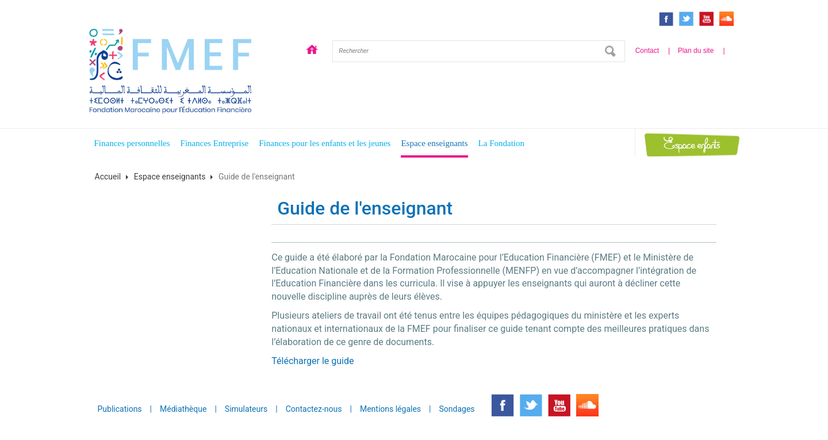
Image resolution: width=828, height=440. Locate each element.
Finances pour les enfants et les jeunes (324, 143)
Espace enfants (692, 144)
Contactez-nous (314, 409)
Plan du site (696, 51)
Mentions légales (390, 409)
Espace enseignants (434, 143)
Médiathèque (183, 409)
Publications (120, 409)
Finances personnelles (132, 143)
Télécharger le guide (312, 360)
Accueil (312, 51)
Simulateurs (246, 409)
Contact (647, 51)
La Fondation (501, 143)
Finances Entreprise (215, 143)
